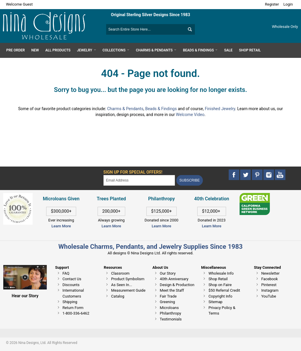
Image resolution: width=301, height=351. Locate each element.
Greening (167, 302)
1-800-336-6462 (76, 313)
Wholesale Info (221, 273)
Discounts (71, 285)
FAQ (66, 273)
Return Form (73, 307)
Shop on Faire (220, 285)
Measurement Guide (128, 290)
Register (272, 4)
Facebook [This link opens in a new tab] (269, 279)
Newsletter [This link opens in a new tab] (270, 273)
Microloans (169, 307)
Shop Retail (218, 279)
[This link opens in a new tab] (255, 196)
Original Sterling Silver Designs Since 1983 (150, 14)
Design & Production (177, 285)
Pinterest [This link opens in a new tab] (269, 285)
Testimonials (171, 319)
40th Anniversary (174, 279)
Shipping (70, 302)
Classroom (120, 273)
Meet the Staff (172, 290)
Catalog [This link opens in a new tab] (117, 296)
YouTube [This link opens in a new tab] (268, 296)
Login (288, 4)
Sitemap (215, 302)
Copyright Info (220, 296)
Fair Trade (168, 296)
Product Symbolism (127, 279)
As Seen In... (121, 285)
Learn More (61, 226)
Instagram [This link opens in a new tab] (270, 290)
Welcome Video (190, 114)
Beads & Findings (161, 108)
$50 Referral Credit (224, 290)
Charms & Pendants (125, 108)
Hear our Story (25, 295)
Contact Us (72, 279)
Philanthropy (170, 313)
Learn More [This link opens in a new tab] (111, 226)
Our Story (168, 273)
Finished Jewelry (220, 108)
